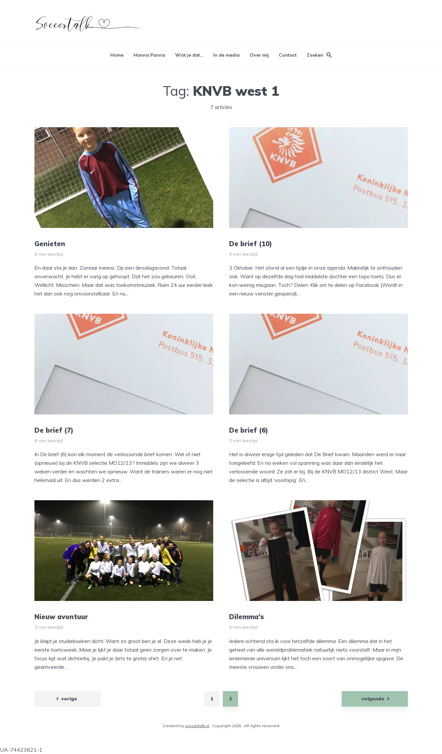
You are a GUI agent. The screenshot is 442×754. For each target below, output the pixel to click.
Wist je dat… (189, 55)
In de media (226, 55)
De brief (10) (250, 244)
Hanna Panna (149, 55)
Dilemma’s (246, 617)
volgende (373, 699)
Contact (288, 55)
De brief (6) (248, 430)
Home (116, 55)
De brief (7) (54, 430)
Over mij (259, 55)
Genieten (49, 244)
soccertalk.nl (197, 725)
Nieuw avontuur (61, 617)
